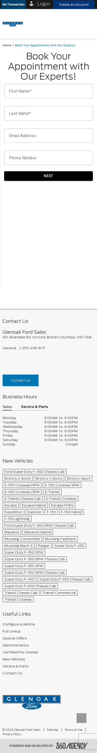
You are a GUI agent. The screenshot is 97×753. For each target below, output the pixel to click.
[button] (13, 4)
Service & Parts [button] (34, 407)
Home (7, 45)
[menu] (87, 24)
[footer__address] (48, 337)
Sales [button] (7, 407)
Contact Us (20, 380)
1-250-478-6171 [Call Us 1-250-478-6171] (32, 348)
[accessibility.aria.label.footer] (72, 746)
